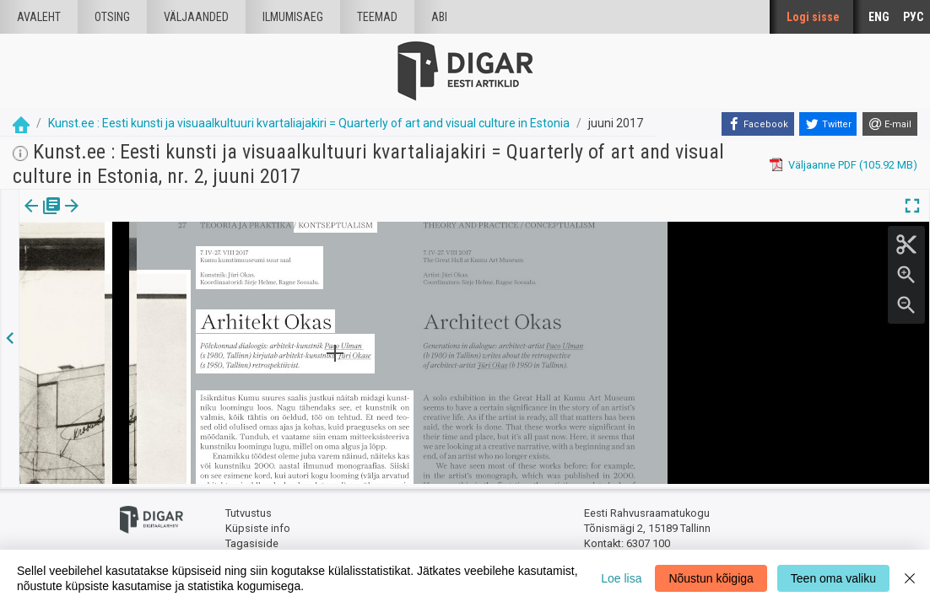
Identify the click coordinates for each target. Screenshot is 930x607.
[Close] (910, 578)
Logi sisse (813, 17)
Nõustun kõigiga (710, 578)
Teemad (377, 17)
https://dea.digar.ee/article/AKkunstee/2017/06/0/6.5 (149, 264)
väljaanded (196, 17)
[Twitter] (828, 124)
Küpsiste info (257, 524)
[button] (144, 217)
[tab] (43, 218)
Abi (439, 17)
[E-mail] (889, 124)
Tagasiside (251, 540)
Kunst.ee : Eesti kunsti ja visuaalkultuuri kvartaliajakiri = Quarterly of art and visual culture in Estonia (309, 123)
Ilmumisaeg (292, 17)
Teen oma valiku (833, 578)
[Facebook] (758, 124)
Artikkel (118, 217)
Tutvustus (248, 510)
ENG (878, 17)
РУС (913, 17)
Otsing (112, 17)
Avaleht (39, 17)
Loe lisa (621, 578)
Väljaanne (42, 217)
